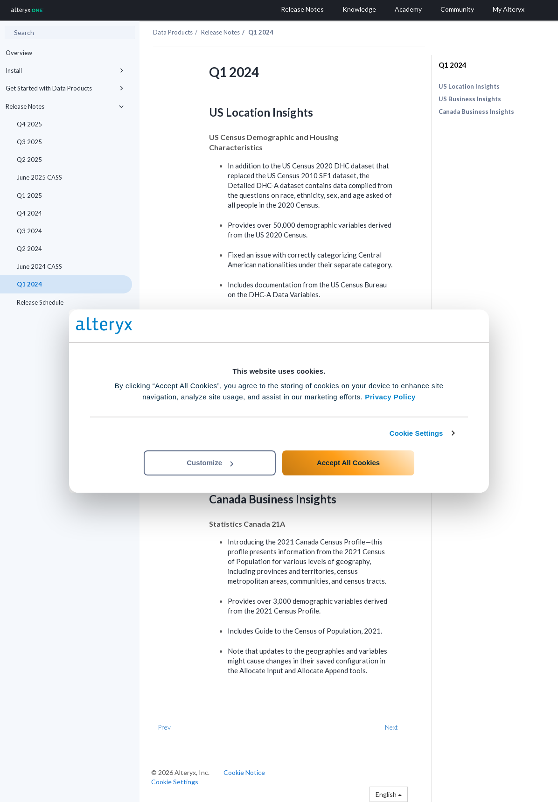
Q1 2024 (29, 284)
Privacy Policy (390, 397)
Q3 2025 (29, 142)
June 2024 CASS (39, 266)
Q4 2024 (29, 213)
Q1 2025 (29, 195)
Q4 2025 (29, 124)
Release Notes (66, 106)
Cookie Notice (244, 772)
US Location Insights (469, 86)
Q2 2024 (29, 248)
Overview (19, 52)
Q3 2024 (29, 231)
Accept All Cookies (348, 463)
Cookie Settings (416, 433)
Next (391, 727)
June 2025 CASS (39, 177)
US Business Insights (470, 99)
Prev (164, 727)
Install (66, 70)
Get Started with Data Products (66, 88)
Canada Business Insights (476, 111)
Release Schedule (40, 302)
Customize (210, 463)
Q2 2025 (29, 159)
